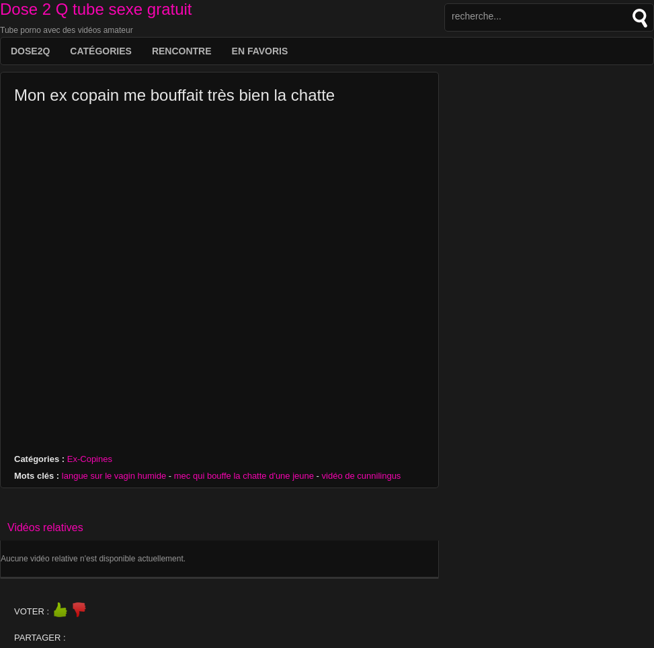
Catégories (101, 51)
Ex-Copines (89, 459)
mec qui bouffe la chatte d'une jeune (244, 476)
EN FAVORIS (260, 51)
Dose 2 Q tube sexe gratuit (96, 9)
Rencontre (182, 51)
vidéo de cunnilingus (361, 476)
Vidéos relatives (45, 527)
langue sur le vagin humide (114, 476)
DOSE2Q (30, 51)
